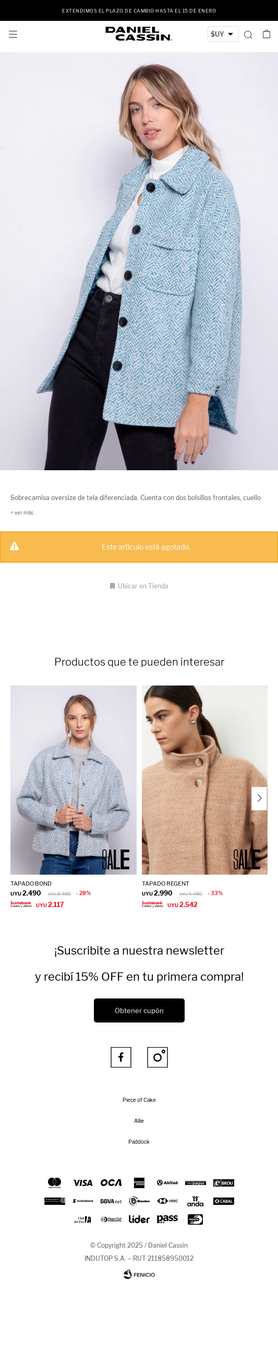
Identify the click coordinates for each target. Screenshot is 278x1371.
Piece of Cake (139, 1100)
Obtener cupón (139, 1010)
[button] (248, 34)
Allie (139, 1121)
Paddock (139, 1141)
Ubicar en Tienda (143, 586)
